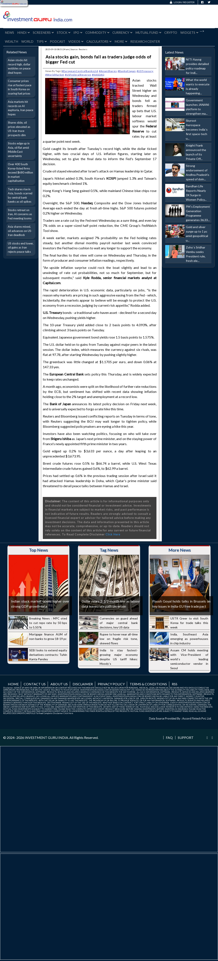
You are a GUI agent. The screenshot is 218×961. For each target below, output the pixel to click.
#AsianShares (108, 71)
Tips (42, 41)
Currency (122, 32)
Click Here (113, 534)
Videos (75, 41)
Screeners (43, 32)
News (9, 32)
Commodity (97, 32)
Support (186, 737)
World (27, 41)
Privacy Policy (111, 684)
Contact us (35, 684)
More (121, 41)
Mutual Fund (148, 32)
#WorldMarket (54, 74)
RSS (174, 684)
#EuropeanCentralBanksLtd (80, 71)
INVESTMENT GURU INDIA (46, 737)
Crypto (170, 32)
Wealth (11, 41)
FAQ (169, 737)
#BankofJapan (127, 71)
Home (13, 684)
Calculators (98, 41)
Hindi (23, 32)
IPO (77, 32)
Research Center (145, 41)
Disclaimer (83, 684)
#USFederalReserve (78, 74)
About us (59, 684)
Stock (63, 32)
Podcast (57, 41)
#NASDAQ (98, 74)
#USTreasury (145, 71)
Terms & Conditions (148, 684)
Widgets (189, 32)
